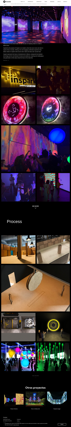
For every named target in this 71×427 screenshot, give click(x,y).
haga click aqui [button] (16, 424)
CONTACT (65, 1)
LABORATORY (38, 1)
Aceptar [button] (62, 424)
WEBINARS (52, 1)
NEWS (46, 1)
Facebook (19, 419)
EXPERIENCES (30, 1)
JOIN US (59, 1)
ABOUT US (23, 1)
